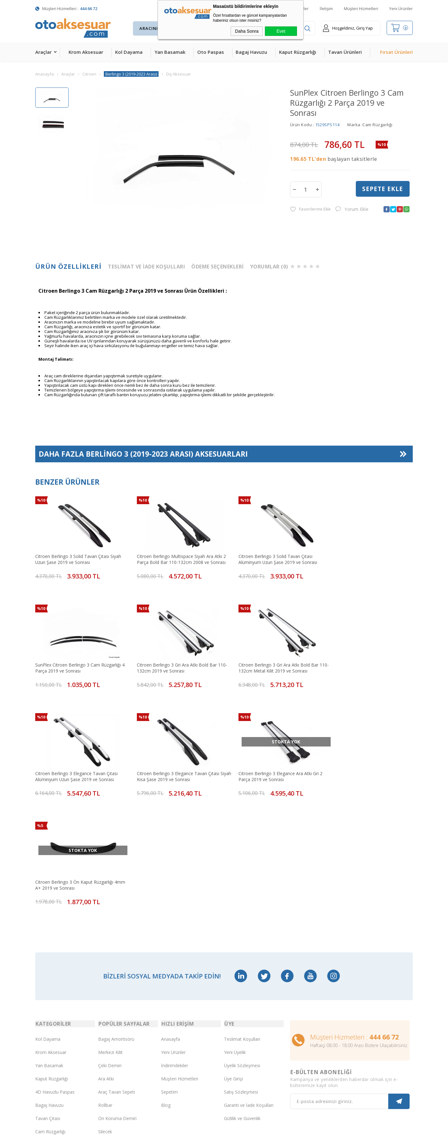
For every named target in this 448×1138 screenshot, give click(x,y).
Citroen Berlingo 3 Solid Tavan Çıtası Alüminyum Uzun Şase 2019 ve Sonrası (265, 557)
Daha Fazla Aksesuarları (144, 455)
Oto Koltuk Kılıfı (51, 1020)
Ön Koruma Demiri (117, 994)
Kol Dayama (129, 52)
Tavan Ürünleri (345, 52)
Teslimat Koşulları (242, 915)
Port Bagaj (109, 1020)
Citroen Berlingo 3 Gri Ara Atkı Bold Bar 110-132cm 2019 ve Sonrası (75, 659)
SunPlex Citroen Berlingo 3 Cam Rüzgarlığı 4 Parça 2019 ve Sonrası (363, 557)
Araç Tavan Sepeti (116, 968)
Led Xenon (46, 1060)
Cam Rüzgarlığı (50, 1007)
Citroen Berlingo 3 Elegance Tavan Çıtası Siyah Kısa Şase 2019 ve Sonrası (362, 659)
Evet (281, 31)
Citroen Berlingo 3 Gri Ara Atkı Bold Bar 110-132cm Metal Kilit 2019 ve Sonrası (170, 659)
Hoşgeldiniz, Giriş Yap (348, 28)
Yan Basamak (169, 52)
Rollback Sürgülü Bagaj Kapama (121, 1034)
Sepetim (169, 968)
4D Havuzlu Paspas (55, 968)
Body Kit (44, 1034)
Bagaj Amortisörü (116, 915)
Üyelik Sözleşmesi (242, 941)
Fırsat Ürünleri (396, 52)
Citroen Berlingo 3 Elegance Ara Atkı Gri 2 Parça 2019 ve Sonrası (77, 762)
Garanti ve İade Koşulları (248, 981)
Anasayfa (170, 915)
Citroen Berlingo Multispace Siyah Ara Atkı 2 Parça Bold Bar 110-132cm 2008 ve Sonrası (173, 557)
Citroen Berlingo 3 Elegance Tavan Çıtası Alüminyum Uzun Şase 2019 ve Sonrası (267, 659)
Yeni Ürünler (401, 8)
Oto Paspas (210, 52)
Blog (166, 981)
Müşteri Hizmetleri (361, 8)
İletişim (326, 8)
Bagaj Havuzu (251, 52)
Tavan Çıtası (47, 994)
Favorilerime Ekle (310, 209)
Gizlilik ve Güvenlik (242, 994)
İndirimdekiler (174, 941)
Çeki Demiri (109, 941)
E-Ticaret (206, 1130)
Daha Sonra (247, 31)
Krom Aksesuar (86, 52)
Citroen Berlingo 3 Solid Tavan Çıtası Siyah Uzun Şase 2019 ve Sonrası (78, 557)
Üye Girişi (233, 954)
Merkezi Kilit (110, 928)
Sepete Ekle (382, 189)
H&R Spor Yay (49, 1047)
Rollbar (105, 981)
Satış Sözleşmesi (241, 968)
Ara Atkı (106, 954)
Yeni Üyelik (235, 928)
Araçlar (43, 52)
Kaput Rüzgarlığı (297, 52)
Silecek (105, 1007)
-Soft (191, 1130)
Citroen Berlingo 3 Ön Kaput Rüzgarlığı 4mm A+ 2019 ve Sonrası (170, 762)
